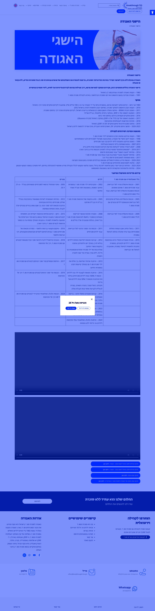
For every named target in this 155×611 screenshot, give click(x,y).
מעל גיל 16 (71, 308)
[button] (152, 12)
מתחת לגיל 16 (84, 308)
